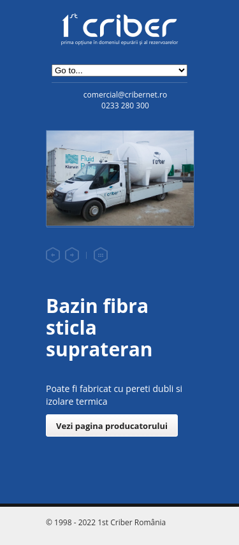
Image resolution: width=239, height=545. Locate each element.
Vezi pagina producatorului (112, 426)
